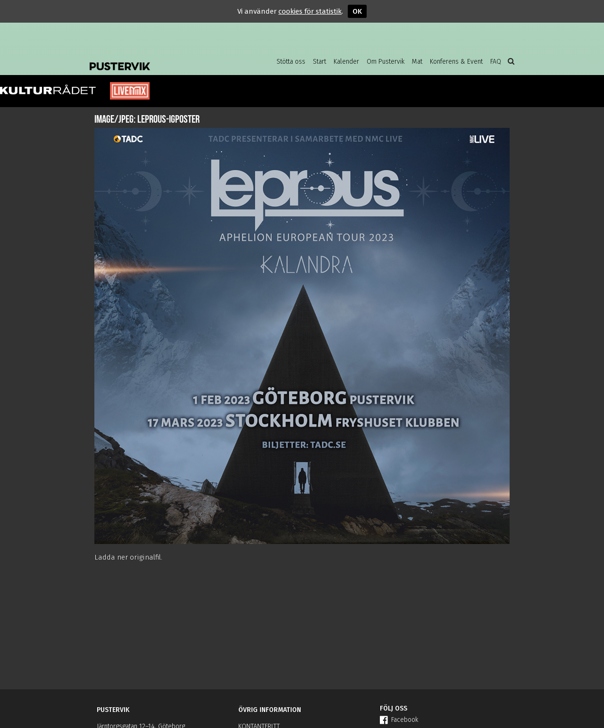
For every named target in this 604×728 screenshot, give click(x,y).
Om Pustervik (385, 62)
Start (319, 62)
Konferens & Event (456, 62)
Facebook (399, 720)
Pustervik (165, 59)
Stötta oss (291, 62)
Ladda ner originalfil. (128, 557)
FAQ (495, 62)
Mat (417, 62)
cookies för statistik (310, 11)
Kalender (346, 62)
